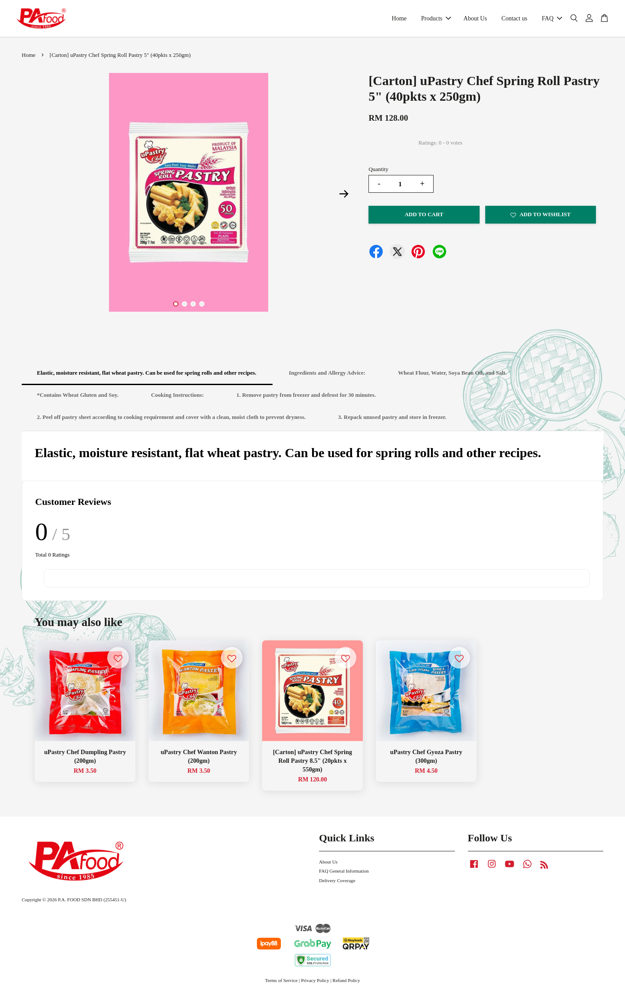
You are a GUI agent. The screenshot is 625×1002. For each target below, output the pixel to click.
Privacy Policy (315, 985)
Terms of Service (281, 985)
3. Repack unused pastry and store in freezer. (392, 421)
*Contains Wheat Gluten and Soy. (77, 399)
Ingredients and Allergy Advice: (327, 377)
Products (436, 20)
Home (399, 20)
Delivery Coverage (337, 884)
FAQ (552, 20)
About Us (475, 20)
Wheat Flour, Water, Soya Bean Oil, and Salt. (452, 377)
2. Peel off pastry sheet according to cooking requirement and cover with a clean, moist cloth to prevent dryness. (171, 421)
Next (344, 198)
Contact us (514, 20)
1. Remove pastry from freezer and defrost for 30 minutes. (306, 399)
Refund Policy (346, 985)
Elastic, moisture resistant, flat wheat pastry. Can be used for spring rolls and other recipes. (147, 377)
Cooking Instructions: (177, 399)
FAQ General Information (344, 875)
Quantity (378, 173)
